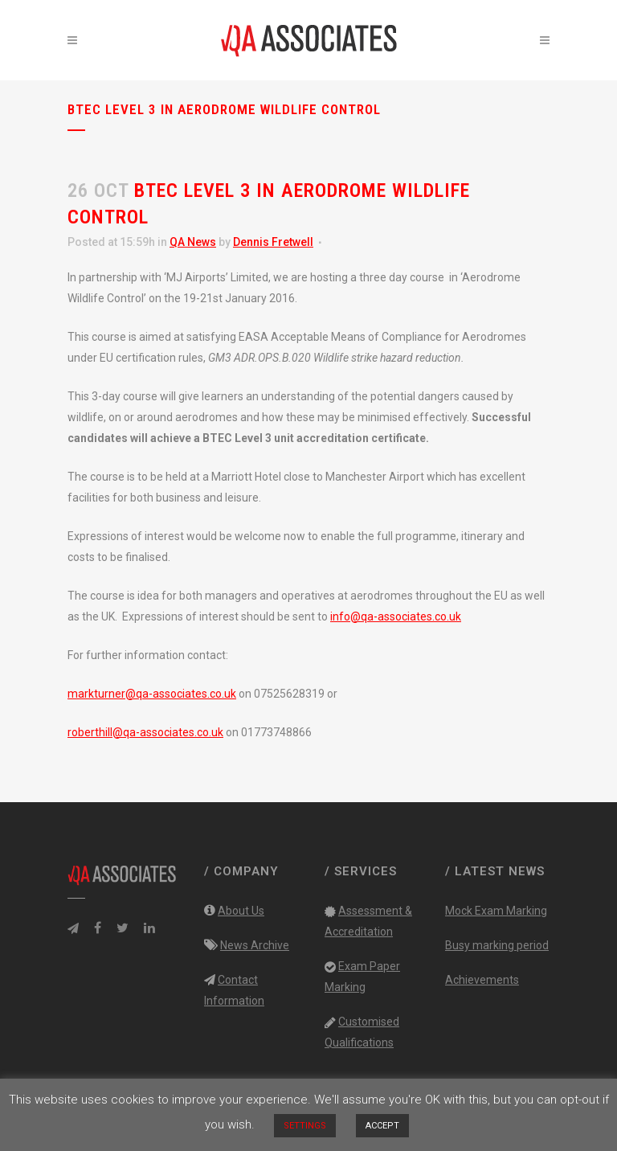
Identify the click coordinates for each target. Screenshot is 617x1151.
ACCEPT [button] (382, 1125)
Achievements (482, 979)
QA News (193, 242)
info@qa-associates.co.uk (395, 616)
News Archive (254, 945)
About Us (241, 910)
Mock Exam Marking (496, 910)
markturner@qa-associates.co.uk (151, 693)
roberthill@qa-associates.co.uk (145, 732)
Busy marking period (497, 945)
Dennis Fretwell (273, 242)
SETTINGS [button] (305, 1125)
